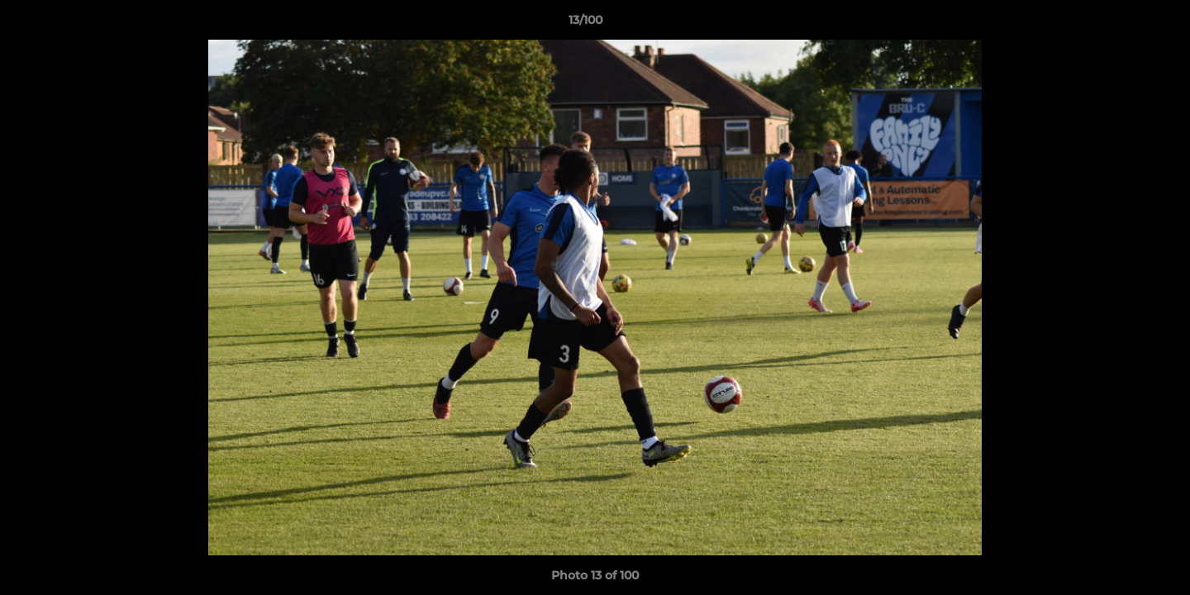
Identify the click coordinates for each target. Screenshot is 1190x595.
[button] (1120, 24)
